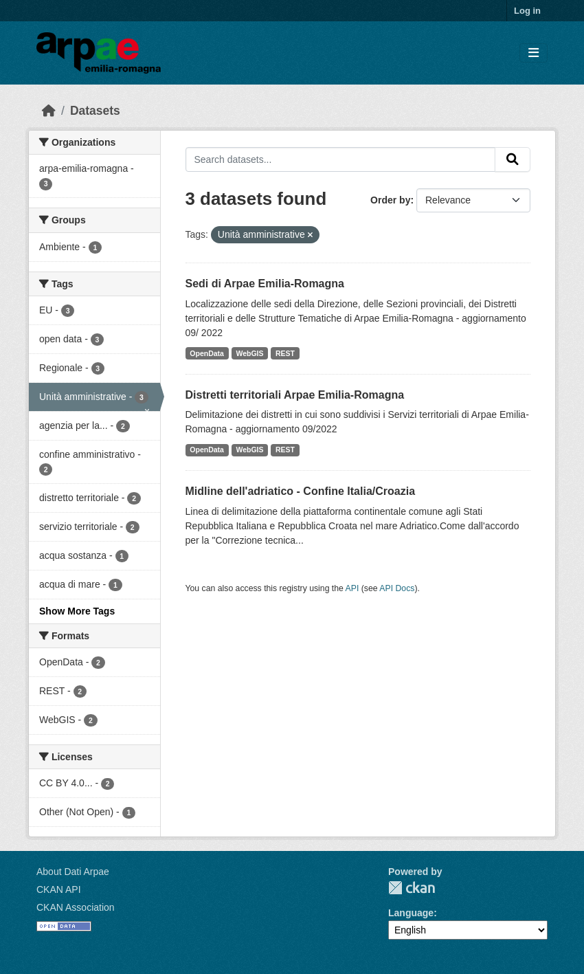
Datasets (95, 111)
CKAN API (58, 889)
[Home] (49, 111)
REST (285, 353)
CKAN (411, 888)
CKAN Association (75, 907)
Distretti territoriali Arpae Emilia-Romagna (295, 395)
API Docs (396, 588)
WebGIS (249, 353)
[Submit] (512, 159)
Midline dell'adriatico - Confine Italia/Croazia (301, 491)
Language (411, 912)
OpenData (207, 353)
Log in (527, 10)
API (352, 588)
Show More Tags (77, 611)
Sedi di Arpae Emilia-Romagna (265, 283)
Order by (390, 200)
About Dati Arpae (72, 871)
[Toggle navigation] (533, 53)
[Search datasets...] (341, 159)
